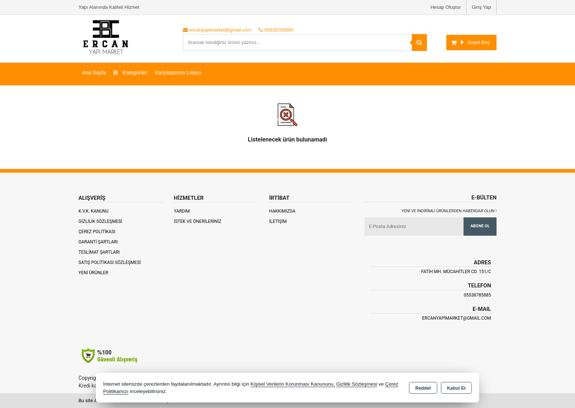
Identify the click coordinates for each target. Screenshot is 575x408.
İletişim (278, 221)
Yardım (182, 211)
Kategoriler (130, 73)
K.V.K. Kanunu (93, 211)
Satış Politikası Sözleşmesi (109, 262)
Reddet (423, 388)
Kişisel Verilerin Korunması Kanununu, (292, 384)
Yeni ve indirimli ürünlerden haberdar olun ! (449, 211)
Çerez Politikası (97, 231)
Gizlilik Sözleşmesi (100, 221)
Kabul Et (456, 388)
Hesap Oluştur (446, 7)
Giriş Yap (481, 7)
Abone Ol (480, 226)
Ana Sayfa (94, 73)
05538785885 (477, 295)
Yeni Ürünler (93, 272)
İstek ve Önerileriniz (197, 221)
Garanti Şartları (98, 242)
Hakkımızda (282, 211)
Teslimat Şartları (99, 252)
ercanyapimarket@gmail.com (456, 318)
